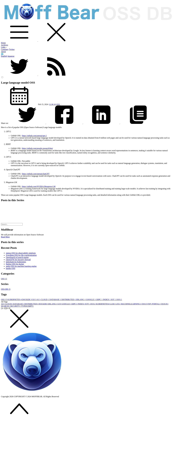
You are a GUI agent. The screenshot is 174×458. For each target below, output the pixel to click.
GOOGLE (91, 299)
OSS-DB (5, 289)
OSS (58, 104)
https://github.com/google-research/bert (37, 148)
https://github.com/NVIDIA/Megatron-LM (38, 186)
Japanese (10, 56)
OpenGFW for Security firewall (18, 260)
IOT (113, 299)
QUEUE (164, 304)
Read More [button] (5, 237)
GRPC (99, 299)
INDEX (107, 299)
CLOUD (45, 299)
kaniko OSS (10, 268)
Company (5, 49)
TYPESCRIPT (27, 306)
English (4, 56)
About (3, 52)
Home (3, 43)
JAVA (119, 299)
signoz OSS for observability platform (21, 253)
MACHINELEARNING (131, 304)
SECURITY (15, 306)
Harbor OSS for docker (15, 264)
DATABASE (55, 299)
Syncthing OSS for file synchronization (21, 255)
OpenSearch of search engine (17, 257)
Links (4, 47)
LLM (51, 104)
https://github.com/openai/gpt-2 (34, 136)
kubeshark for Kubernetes (16, 262)
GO (34, 299)
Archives (4, 45)
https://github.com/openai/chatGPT (35, 174)
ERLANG (81, 299)
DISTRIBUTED (68, 299)
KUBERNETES (14, 299)
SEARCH (5, 306)
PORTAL (156, 304)
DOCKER (27, 299)
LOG (118, 304)
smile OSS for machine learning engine (21, 266)
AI (55, 104)
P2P (149, 304)
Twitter (12, 49)
